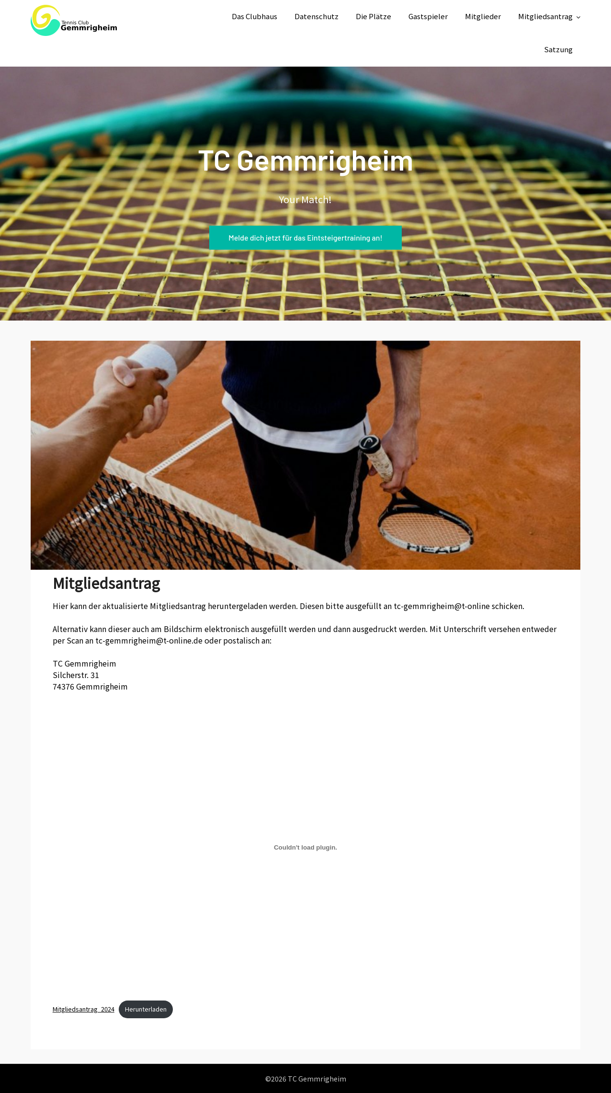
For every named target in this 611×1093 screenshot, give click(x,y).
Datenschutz (316, 16)
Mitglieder (483, 16)
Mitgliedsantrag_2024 (83, 1008)
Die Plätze (373, 16)
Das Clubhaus (254, 16)
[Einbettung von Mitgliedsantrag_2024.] (306, 847)
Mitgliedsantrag (545, 16)
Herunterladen (146, 1008)
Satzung (558, 49)
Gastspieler (428, 16)
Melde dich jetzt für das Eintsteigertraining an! (305, 237)
